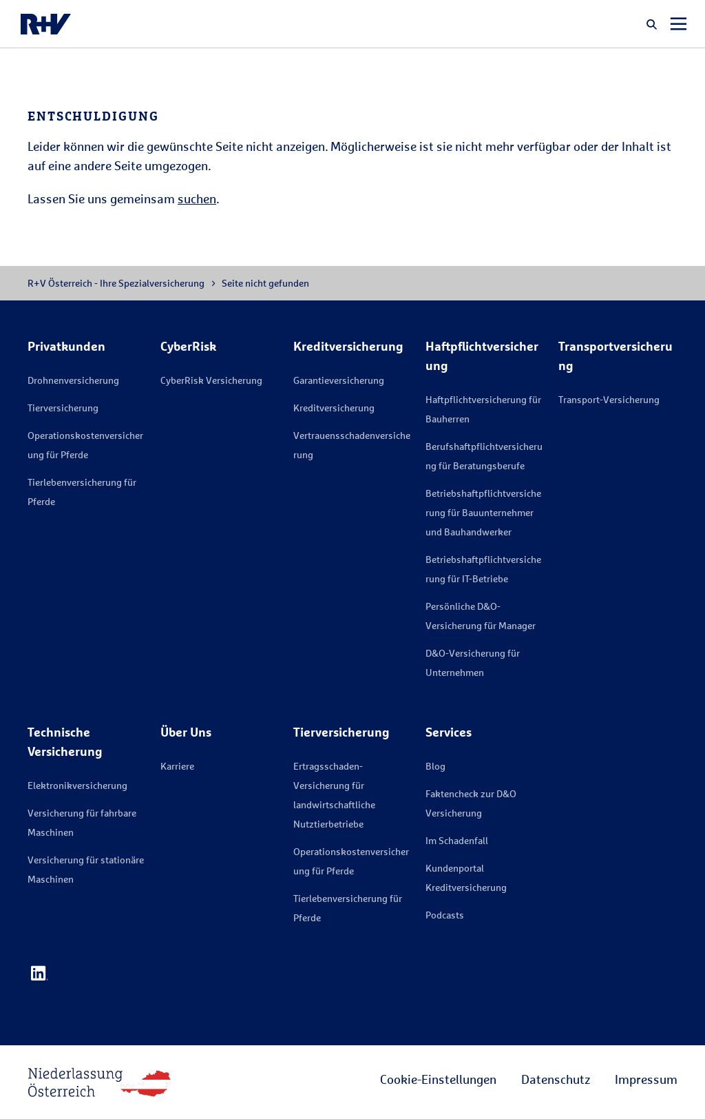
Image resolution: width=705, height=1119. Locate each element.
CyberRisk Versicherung (211, 380)
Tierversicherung (63, 407)
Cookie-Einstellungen (438, 1079)
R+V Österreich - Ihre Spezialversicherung (116, 282)
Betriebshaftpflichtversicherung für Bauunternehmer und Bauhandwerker (483, 512)
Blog (435, 765)
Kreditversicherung (334, 407)
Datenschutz (555, 1079)
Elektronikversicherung (77, 785)
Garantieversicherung (338, 380)
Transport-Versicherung (609, 399)
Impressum (646, 1079)
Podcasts (444, 914)
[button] (652, 24)
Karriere (177, 765)
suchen (197, 198)
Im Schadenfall (456, 840)
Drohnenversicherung (73, 380)
